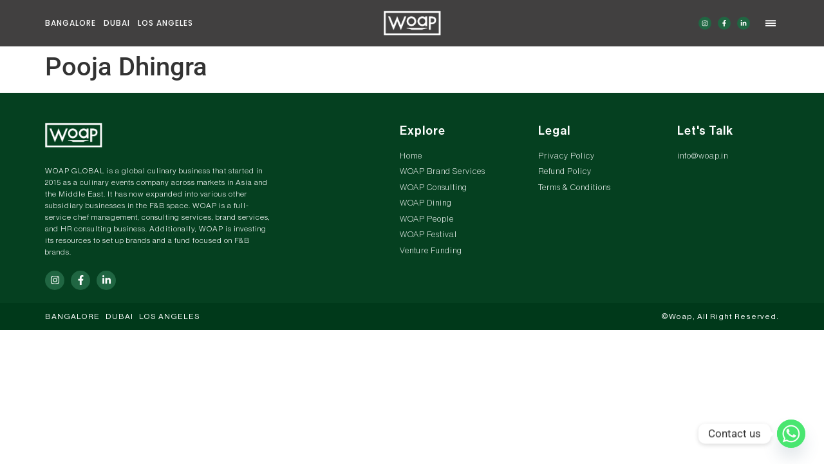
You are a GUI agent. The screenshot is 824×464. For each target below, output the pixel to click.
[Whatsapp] (791, 434)
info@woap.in (702, 155)
